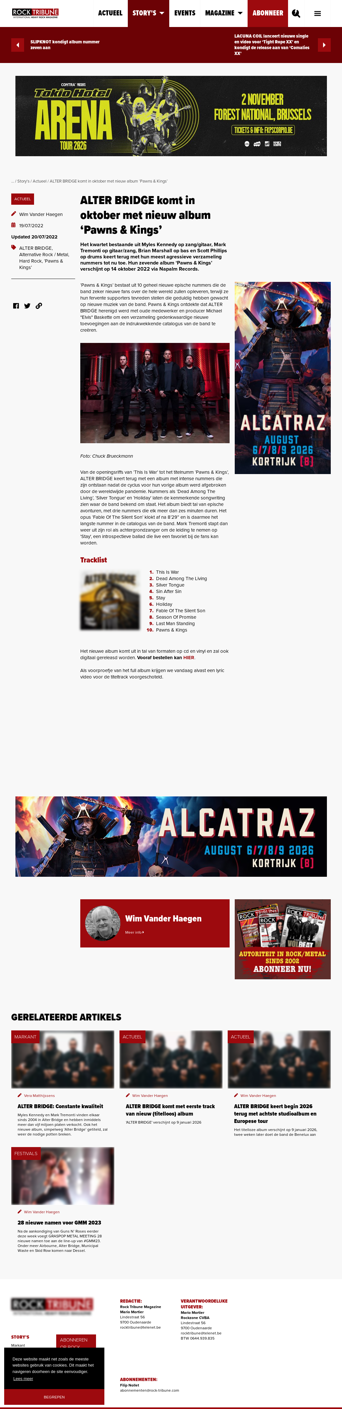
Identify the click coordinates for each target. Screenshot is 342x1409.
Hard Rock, (31, 261)
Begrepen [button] (54, 1397)
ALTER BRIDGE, (36, 248)
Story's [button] (148, 13)
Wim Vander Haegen (41, 214)
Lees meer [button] (23, 1378)
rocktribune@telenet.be (140, 1327)
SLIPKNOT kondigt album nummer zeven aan (55, 45)
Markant (18, 1345)
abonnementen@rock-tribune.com (149, 1390)
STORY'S (20, 1337)
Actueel (110, 13)
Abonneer (268, 13)
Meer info (134, 932)
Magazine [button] (224, 13)
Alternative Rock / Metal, (44, 254)
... (12, 181)
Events (184, 13)
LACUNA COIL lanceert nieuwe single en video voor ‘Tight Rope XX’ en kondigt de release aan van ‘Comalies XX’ (282, 45)
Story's (23, 181)
